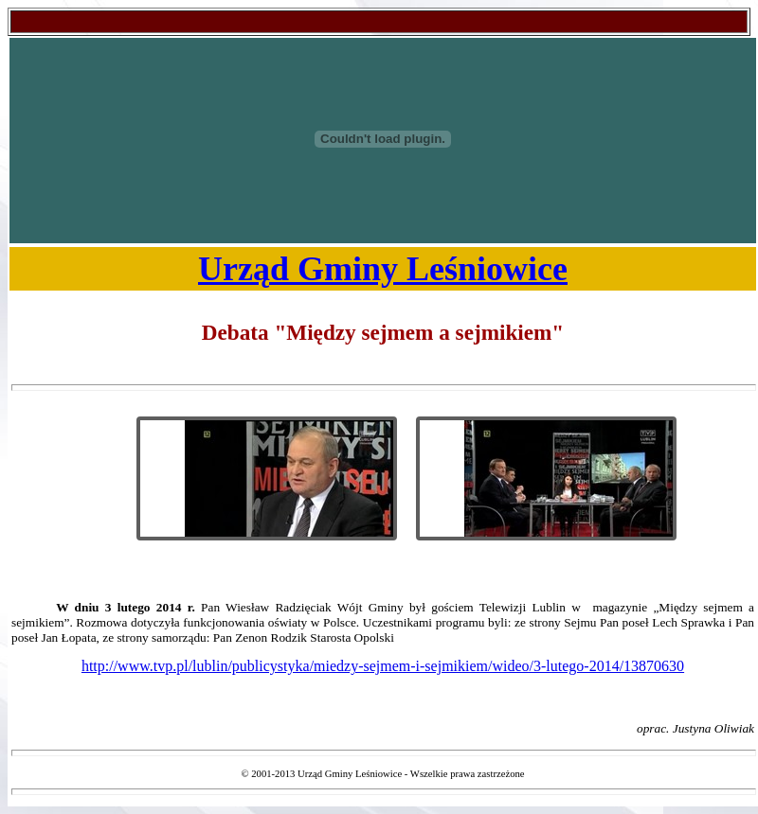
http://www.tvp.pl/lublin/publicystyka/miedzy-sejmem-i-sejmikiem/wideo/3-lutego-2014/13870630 (382, 666)
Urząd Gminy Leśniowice (383, 269)
